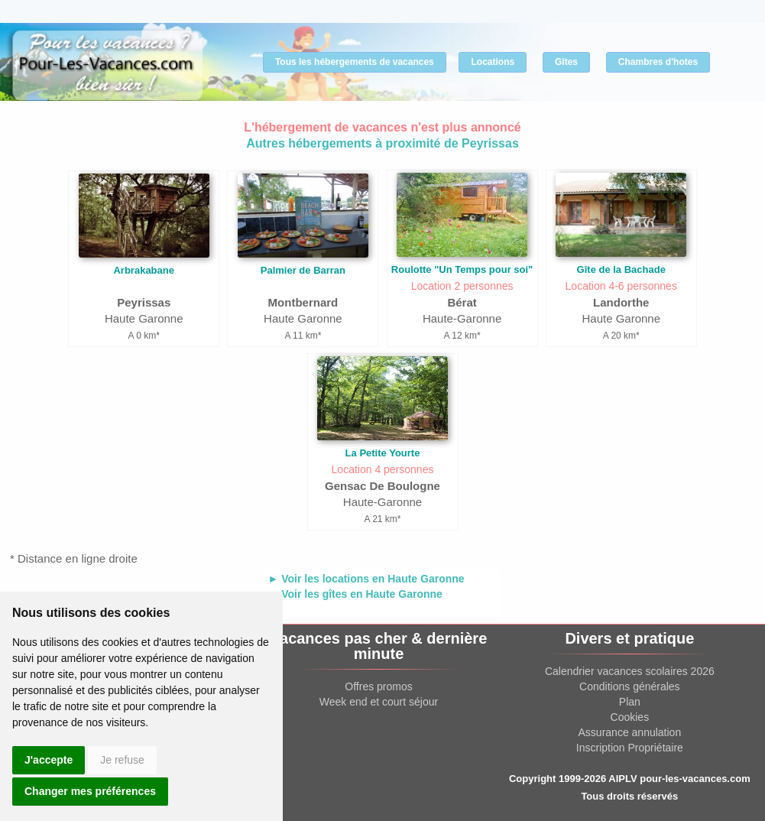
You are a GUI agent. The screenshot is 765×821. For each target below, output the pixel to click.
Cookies (630, 717)
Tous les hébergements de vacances (354, 62)
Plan (629, 702)
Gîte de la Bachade (621, 269)
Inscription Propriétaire (629, 747)
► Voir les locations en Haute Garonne (366, 579)
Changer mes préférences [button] (90, 791)
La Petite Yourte (382, 453)
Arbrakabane (143, 270)
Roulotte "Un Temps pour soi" (462, 269)
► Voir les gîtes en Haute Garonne (355, 594)
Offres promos (378, 686)
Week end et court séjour (378, 702)
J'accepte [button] (48, 760)
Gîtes (566, 62)
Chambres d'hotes (658, 62)
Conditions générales (629, 686)
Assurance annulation (630, 732)
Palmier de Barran (303, 270)
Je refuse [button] (122, 760)
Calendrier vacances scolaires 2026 (630, 671)
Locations (492, 62)
